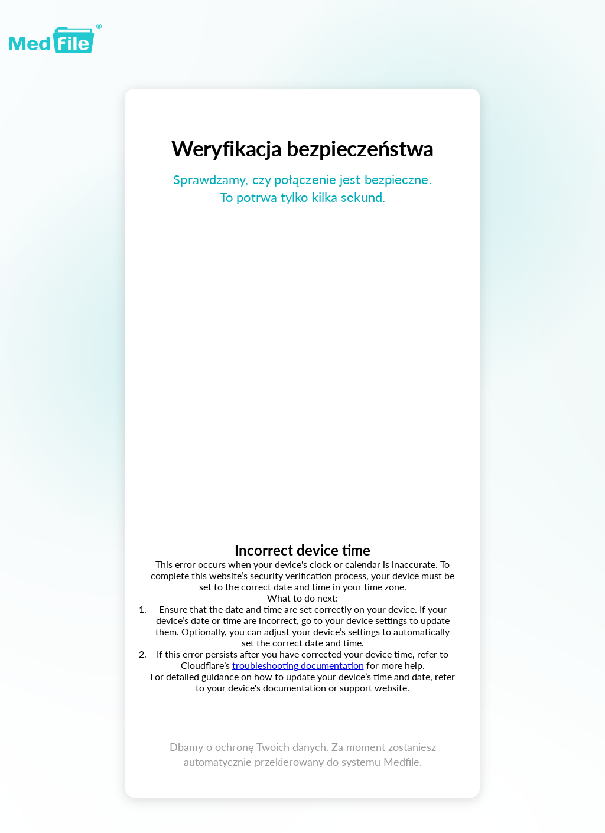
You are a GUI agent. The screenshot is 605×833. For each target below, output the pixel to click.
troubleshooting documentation (298, 665)
